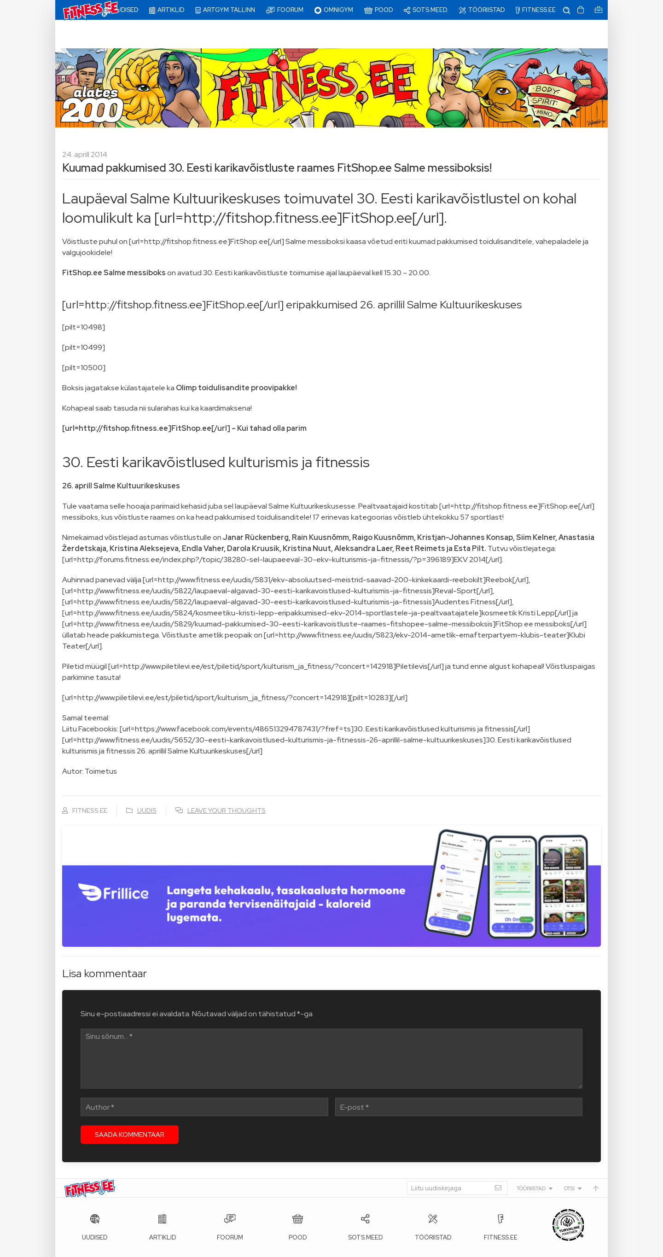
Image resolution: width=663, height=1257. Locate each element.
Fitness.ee (147, 1248)
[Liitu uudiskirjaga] (457, 1159)
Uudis (147, 782)
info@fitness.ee (272, 1248)
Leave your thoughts (226, 782)
